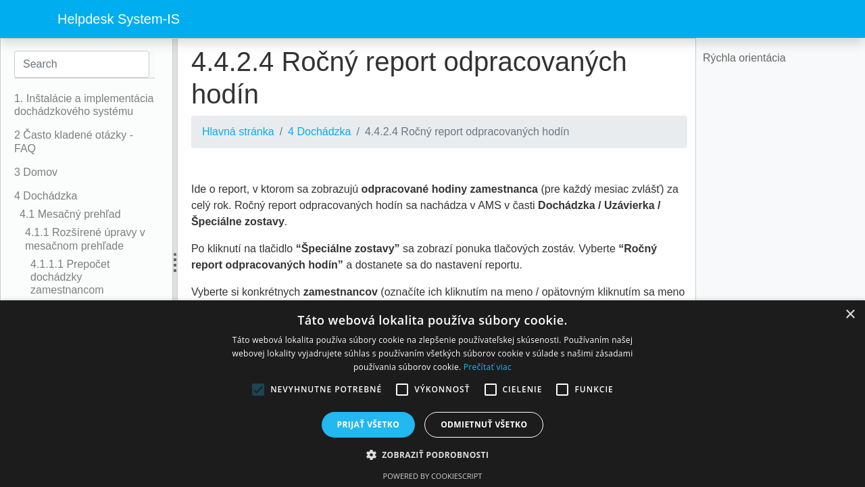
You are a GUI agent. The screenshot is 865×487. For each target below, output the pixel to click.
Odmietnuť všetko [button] (484, 424)
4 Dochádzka (319, 131)
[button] (432, 454)
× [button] (850, 315)
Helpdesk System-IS (118, 18)
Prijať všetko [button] (368, 424)
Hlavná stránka (238, 131)
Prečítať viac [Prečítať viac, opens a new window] (488, 367)
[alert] (432, 393)
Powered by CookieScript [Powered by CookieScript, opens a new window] (433, 476)
